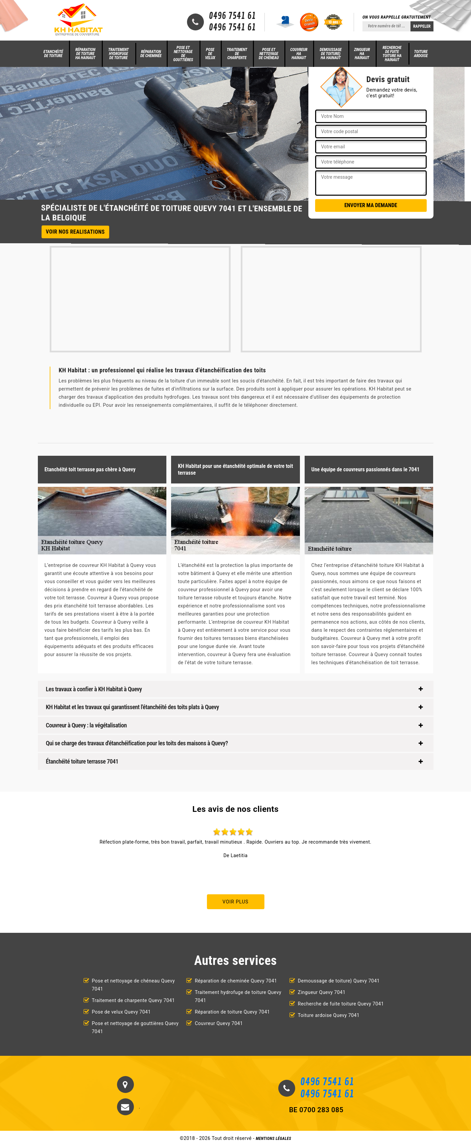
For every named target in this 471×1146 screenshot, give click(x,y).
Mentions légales (273, 1138)
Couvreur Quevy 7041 (219, 1023)
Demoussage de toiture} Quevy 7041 (339, 980)
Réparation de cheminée (151, 53)
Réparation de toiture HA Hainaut (85, 53)
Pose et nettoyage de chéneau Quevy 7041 (133, 985)
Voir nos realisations (75, 231)
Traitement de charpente (237, 53)
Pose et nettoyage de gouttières (183, 53)
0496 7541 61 (232, 16)
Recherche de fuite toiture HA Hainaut (391, 53)
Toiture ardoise (421, 53)
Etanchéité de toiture (53, 53)
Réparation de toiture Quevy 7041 (232, 1012)
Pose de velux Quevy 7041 (121, 1012)
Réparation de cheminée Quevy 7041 (236, 980)
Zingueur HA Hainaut (362, 53)
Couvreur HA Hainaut (298, 53)
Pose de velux (210, 53)
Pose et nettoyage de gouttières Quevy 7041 (135, 1027)
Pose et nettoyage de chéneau (269, 53)
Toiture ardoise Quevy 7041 (329, 1015)
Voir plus (235, 901)
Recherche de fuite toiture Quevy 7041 (341, 1003)
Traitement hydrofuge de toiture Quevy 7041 (238, 996)
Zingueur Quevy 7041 (322, 992)
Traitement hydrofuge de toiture (118, 53)
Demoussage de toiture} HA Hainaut (331, 53)
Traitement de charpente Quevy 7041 (133, 1000)
